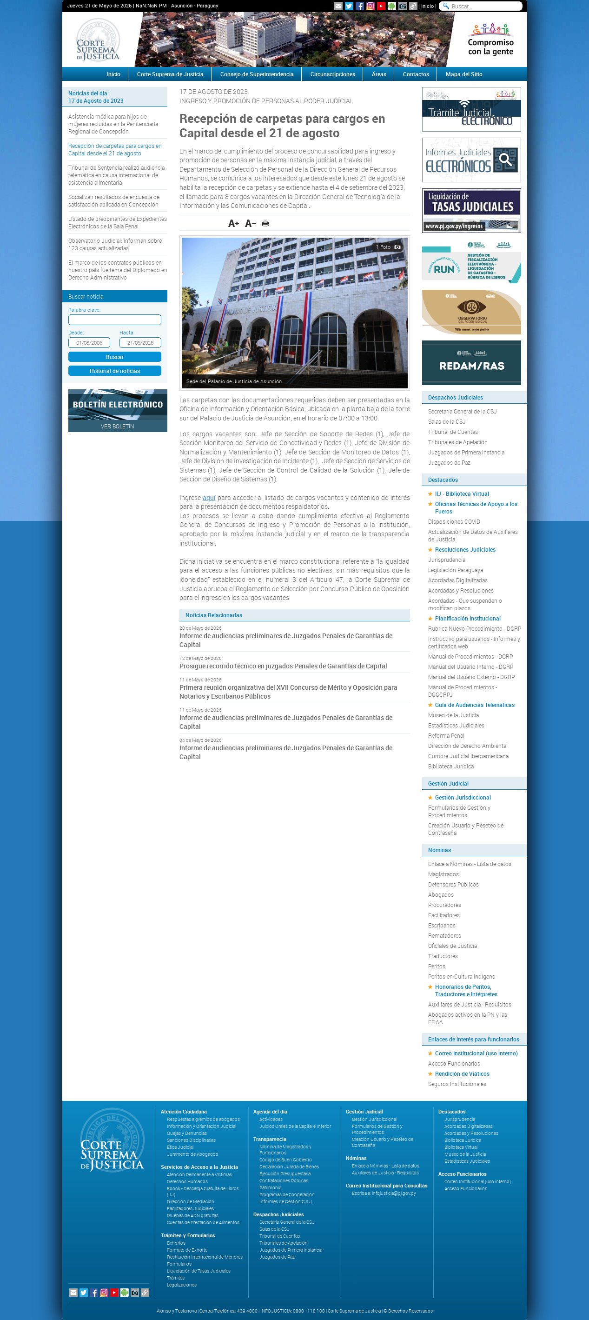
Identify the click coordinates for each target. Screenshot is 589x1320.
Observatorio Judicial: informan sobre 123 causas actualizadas (115, 244)
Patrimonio (270, 1188)
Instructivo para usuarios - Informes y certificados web (474, 642)
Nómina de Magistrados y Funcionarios (285, 1150)
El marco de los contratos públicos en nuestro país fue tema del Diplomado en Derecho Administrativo (117, 270)
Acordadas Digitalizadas (458, 580)
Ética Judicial (180, 1147)
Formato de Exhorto (187, 1250)
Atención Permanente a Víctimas (199, 1175)
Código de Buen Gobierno (285, 1160)
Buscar (115, 356)
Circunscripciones (333, 74)
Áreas (379, 74)
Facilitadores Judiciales (190, 1209)
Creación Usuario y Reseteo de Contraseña (465, 828)
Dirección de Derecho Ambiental (468, 745)
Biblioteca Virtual (460, 1147)
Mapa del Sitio (464, 74)
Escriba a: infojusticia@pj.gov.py (384, 1193)
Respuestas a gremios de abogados (203, 1119)
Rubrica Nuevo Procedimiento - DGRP (474, 628)
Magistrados (443, 874)
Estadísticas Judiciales (456, 725)
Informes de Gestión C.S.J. (286, 1202)
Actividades (271, 1119)
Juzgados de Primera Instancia (466, 452)
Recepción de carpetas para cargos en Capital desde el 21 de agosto (115, 149)
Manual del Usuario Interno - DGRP (470, 666)
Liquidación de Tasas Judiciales (199, 1271)
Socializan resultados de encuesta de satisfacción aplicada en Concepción (113, 200)
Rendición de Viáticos (462, 1073)
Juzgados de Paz (449, 462)
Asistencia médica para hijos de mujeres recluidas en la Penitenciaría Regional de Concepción (113, 124)
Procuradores (444, 904)
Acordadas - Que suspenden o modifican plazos (465, 604)
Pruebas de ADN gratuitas (192, 1216)
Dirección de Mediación (190, 1202)
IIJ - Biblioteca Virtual (462, 493)
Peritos (436, 966)
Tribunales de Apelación (458, 442)
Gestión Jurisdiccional (463, 797)
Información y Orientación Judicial (201, 1126)
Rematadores (444, 935)
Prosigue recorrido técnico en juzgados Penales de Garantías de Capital (283, 665)
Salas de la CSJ (447, 421)
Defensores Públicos (453, 884)
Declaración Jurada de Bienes (289, 1167)
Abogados (441, 894)
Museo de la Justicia (453, 715)
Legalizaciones (182, 1285)
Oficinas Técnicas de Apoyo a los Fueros (476, 507)
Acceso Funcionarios (454, 1063)
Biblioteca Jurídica (451, 766)
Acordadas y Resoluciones (461, 590)
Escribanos (442, 925)
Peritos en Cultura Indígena (461, 976)
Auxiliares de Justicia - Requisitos (469, 1004)
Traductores (443, 956)
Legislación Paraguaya (455, 569)
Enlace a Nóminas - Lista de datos (469, 863)
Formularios (179, 1264)
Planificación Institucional (468, 618)
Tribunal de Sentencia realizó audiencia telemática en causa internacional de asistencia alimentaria (116, 175)
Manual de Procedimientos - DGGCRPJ (462, 690)
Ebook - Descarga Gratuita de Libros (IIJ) (203, 1192)
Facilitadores (444, 915)
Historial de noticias (115, 370)
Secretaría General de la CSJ (462, 411)
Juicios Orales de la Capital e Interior (295, 1126)
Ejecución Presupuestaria (285, 1174)
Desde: (76, 332)
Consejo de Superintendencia (257, 74)
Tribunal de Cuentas (453, 431)
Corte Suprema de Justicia (170, 74)
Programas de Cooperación (287, 1195)
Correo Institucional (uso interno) (476, 1053)
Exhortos (176, 1243)
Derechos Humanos (187, 1182)
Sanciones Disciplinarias (191, 1140)
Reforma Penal (446, 735)
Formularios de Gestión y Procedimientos (459, 811)
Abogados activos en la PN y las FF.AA (467, 1018)
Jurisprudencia (446, 559)
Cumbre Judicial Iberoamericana (468, 756)
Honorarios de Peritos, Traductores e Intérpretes (466, 990)
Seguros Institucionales (457, 1083)
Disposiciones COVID (454, 521)
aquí (209, 497)
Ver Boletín (117, 426)
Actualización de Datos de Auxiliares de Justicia (473, 535)
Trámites (176, 1278)
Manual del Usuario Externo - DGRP (471, 676)
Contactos (416, 74)
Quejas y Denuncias (187, 1133)
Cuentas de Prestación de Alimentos (203, 1223)
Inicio (427, 5)
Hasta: (126, 332)
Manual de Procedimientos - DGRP (470, 656)
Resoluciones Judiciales (465, 549)
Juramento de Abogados (192, 1154)
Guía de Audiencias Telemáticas (475, 704)
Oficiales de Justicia (452, 945)
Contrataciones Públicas (283, 1181)
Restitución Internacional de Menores (205, 1257)
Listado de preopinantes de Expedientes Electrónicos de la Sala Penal (117, 222)
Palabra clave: (84, 309)
